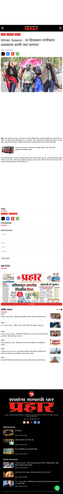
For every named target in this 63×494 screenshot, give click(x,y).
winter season (4, 213)
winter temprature (13, 213)
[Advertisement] (31, 12)
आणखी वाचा (58, 309)
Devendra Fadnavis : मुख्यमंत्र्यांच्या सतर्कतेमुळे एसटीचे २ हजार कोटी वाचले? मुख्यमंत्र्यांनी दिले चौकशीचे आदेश (35, 148)
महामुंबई (3, 34)
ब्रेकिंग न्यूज (17, 34)
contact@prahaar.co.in (34, 419)
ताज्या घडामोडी (10, 34)
